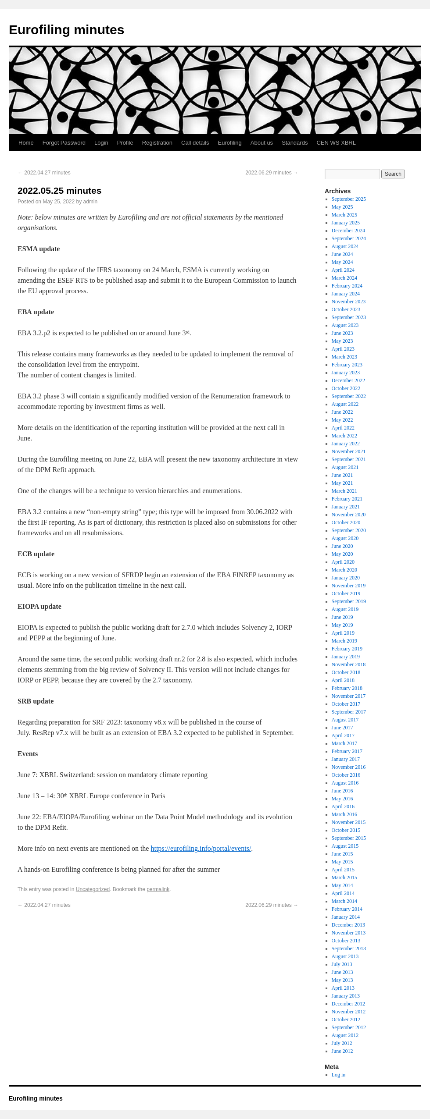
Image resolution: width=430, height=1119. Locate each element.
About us (262, 142)
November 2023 (349, 301)
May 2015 (342, 862)
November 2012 (349, 1012)
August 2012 (345, 1035)
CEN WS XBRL (336, 142)
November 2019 (349, 586)
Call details (195, 142)
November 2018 (349, 664)
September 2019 (349, 601)
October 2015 (346, 830)
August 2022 (345, 404)
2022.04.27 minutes (44, 173)
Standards (295, 142)
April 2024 (343, 270)
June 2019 (342, 617)
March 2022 (344, 436)
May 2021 (342, 483)
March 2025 (344, 215)
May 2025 (342, 207)
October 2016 (346, 775)
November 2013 (349, 933)
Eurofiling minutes (66, 29)
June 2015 (342, 854)
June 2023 (342, 333)
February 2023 (347, 365)
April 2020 (343, 562)
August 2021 (345, 467)
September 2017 (349, 712)
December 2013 (348, 925)
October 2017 (346, 704)
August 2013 (345, 956)
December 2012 (348, 1004)
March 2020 (344, 570)
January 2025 (346, 223)
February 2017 (347, 751)
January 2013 (346, 996)
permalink (158, 889)
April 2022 (343, 428)
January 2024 (346, 294)
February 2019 (347, 649)
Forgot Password (64, 142)
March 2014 (344, 901)
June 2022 (342, 412)
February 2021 (347, 499)
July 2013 (342, 964)
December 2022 (348, 380)
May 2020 (342, 554)
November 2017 (349, 696)
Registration (157, 142)
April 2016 (343, 806)
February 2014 (347, 909)
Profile (125, 142)
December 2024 (348, 230)
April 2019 (343, 633)
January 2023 (346, 372)
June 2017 (342, 728)
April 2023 (343, 349)
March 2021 (344, 491)
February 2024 (347, 286)
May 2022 (342, 420)
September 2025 (349, 199)
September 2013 (349, 948)
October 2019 (346, 593)
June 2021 (342, 475)
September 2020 (349, 530)
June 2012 (342, 1051)
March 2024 (344, 278)
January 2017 (346, 759)
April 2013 (343, 988)
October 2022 (346, 388)
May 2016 (342, 799)
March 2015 (344, 877)
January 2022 (346, 443)
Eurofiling (230, 142)
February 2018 (347, 688)
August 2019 (345, 609)
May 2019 (342, 625)
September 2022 (349, 396)
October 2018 (346, 672)
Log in (339, 1075)
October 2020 (346, 522)
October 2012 (346, 1019)
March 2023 (344, 357)
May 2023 (342, 341)
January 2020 (346, 578)
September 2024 (349, 238)
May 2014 (342, 885)
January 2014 (346, 917)
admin (90, 202)
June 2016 (342, 791)
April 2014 (343, 893)
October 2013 (346, 941)
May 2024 (342, 262)
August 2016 (345, 783)
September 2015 (349, 838)
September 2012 (349, 1027)
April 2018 (343, 680)
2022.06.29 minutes (271, 173)
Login (101, 142)
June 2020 (342, 546)
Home (26, 142)
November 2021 (349, 451)
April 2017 (343, 735)
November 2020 (349, 515)
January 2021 (346, 507)
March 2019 (344, 641)
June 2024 (342, 254)
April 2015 (343, 870)
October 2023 (346, 309)
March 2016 (344, 814)
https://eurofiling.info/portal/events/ (200, 848)
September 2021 (349, 459)
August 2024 (345, 246)
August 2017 (345, 720)
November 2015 (349, 822)
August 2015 (345, 846)
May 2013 (342, 980)
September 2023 (349, 317)
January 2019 (346, 657)
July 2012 (342, 1043)
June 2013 (342, 972)
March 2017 (344, 743)
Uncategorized (93, 889)
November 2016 (349, 767)
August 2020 (345, 538)
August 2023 (345, 325)
